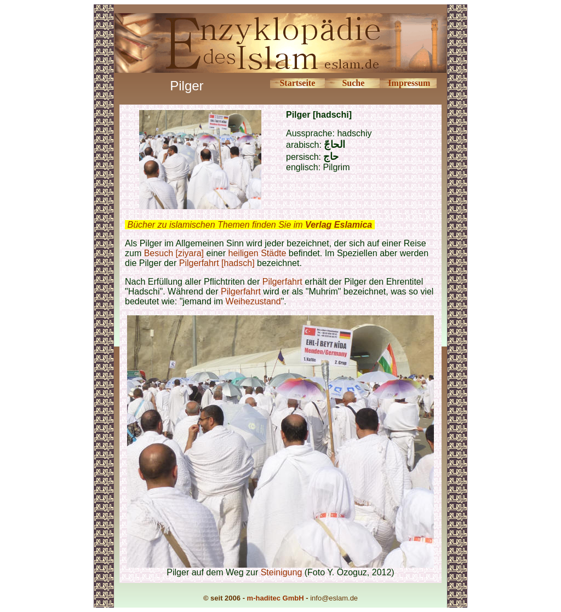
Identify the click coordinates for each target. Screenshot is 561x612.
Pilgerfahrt (282, 281)
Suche (353, 83)
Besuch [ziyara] (174, 253)
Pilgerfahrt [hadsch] (217, 263)
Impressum (409, 83)
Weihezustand (253, 301)
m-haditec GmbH (275, 598)
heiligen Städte (257, 253)
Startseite (297, 83)
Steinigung (283, 572)
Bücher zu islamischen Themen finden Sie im (249, 224)
